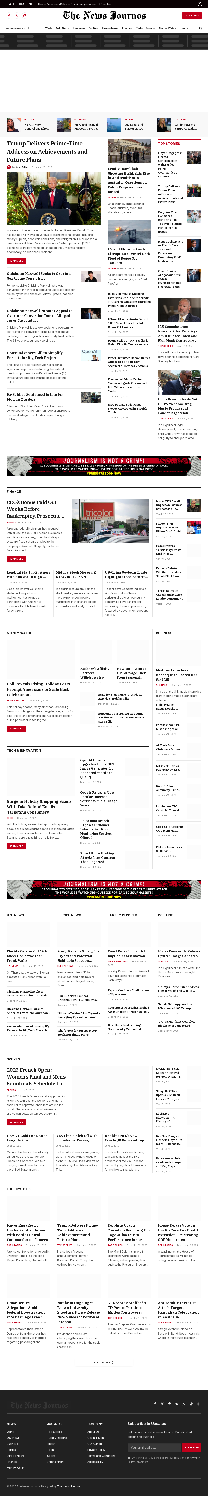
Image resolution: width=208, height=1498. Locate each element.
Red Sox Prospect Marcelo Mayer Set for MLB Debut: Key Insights (169, 1142)
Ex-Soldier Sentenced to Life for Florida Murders (35, 397)
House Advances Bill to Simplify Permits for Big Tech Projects (35, 355)
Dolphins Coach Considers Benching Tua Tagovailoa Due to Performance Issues (170, 221)
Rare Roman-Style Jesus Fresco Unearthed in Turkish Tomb (127, 408)
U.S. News (62, 27)
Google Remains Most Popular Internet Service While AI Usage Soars (98, 800)
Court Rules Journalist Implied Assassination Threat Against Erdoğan (128, 955)
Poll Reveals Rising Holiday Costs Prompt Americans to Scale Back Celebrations (38, 691)
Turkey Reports (145, 27)
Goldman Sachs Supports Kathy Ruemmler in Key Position (186, 127)
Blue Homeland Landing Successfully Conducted (124, 1029)
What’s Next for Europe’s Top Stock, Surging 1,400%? (77, 1034)
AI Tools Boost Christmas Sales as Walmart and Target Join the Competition (169, 749)
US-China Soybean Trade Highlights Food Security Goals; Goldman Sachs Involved (126, 576)
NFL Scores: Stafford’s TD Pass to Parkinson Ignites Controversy (127, 1309)
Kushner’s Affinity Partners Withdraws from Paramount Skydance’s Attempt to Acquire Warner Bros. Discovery (95, 674)
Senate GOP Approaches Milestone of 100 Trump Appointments (175, 1008)
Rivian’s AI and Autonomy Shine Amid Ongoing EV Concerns (168, 790)
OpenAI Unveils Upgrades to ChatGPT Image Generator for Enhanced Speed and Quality (97, 770)
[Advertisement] (104, 82)
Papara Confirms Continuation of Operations (128, 994)
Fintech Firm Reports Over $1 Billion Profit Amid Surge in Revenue (168, 527)
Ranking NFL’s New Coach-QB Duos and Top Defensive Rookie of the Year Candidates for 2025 (125, 1141)
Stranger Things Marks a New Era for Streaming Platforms (167, 769)
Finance (127, 27)
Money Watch (167, 27)
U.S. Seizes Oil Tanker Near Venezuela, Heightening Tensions (134, 127)
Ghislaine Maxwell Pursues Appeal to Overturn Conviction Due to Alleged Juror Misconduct (39, 316)
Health (184, 27)
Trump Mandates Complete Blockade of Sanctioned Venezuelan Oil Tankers (176, 1025)
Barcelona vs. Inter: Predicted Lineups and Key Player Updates (169, 1164)
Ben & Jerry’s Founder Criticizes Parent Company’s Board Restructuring (76, 1000)
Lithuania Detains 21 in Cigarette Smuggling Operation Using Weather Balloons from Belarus (78, 1017)
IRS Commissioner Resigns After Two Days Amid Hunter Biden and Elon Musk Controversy (178, 333)
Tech (10, 819)
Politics (93, 27)
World (49, 27)
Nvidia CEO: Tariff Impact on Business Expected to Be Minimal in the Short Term (169, 505)
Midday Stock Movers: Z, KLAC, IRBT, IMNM (76, 576)
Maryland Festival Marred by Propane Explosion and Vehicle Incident (87, 127)
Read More (17, 260)
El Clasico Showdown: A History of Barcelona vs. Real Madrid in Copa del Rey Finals (168, 1119)
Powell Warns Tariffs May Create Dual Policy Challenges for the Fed (168, 550)
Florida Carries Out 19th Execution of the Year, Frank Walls (27, 958)
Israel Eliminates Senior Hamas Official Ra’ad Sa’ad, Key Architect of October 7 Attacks (129, 362)
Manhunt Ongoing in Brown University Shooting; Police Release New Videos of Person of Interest (78, 1314)
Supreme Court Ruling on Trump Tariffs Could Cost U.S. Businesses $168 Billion (121, 719)
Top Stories (165, 346)
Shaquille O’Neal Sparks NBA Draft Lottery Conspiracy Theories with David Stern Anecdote (169, 1097)
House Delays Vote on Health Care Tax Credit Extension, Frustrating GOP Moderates (170, 251)
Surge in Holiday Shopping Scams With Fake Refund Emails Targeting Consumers (39, 808)
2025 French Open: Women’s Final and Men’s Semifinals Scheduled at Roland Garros (33, 1079)
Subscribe (192, 15)
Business (79, 27)
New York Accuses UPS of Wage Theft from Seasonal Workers (131, 674)
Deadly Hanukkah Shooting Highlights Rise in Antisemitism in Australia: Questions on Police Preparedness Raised (129, 180)
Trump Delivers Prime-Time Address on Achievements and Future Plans (47, 151)
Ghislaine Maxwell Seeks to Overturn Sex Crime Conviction (40, 276)
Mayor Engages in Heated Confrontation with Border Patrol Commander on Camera (170, 164)
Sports (11, 1093)
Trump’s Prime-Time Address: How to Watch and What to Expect (178, 991)
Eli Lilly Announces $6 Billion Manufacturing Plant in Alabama (169, 851)
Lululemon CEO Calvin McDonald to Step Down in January (169, 810)
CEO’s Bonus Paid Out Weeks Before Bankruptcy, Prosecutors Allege (33, 510)
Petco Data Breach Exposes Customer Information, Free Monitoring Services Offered (96, 831)
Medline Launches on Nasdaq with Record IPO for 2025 (176, 676)
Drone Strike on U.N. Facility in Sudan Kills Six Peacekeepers (128, 342)
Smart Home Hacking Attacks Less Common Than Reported (97, 859)
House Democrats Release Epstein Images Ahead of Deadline (74, 4)
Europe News (110, 27)
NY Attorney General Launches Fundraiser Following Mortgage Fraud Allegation (37, 127)
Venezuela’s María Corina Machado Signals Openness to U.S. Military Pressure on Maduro (128, 385)
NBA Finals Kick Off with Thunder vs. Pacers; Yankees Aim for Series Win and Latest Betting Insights (76, 1141)
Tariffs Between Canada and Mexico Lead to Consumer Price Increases (169, 595)
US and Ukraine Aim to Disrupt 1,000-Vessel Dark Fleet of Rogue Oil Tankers (129, 256)
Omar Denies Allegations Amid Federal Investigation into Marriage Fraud (169, 279)
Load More (104, 1364)
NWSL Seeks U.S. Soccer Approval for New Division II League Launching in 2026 (168, 1074)
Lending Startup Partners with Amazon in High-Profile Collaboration (28, 576)
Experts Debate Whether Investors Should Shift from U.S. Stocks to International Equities (168, 572)
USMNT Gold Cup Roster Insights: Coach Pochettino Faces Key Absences (27, 1141)
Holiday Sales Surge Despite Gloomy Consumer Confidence (169, 708)
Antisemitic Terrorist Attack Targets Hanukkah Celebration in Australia (178, 1312)
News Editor (22, 167)
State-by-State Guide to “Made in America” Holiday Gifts (119, 698)
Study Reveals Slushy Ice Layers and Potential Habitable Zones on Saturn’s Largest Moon (78, 958)
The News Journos (68, 1488)
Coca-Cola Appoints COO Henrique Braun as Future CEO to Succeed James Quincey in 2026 (169, 830)
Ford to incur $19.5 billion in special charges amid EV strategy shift (168, 729)
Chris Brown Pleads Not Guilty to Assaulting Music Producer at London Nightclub (177, 406)
